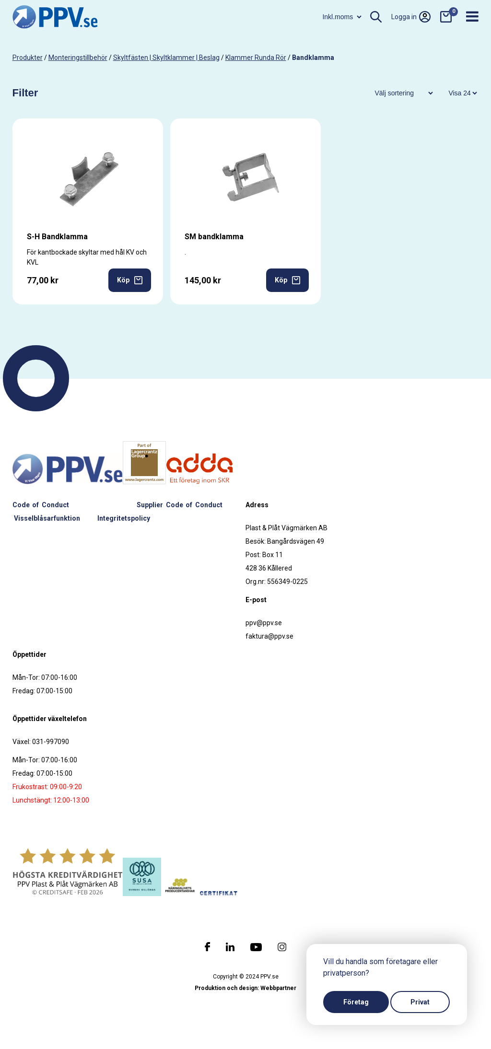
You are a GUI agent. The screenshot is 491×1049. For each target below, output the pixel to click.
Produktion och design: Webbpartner (245, 988)
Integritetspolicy (123, 518)
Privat (420, 1002)
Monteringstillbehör (77, 57)
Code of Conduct (40, 505)
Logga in (411, 17)
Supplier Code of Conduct (179, 505)
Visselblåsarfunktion (47, 518)
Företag (356, 1002)
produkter (27, 57)
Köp (129, 280)
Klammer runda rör (255, 57)
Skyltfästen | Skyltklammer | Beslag (166, 57)
